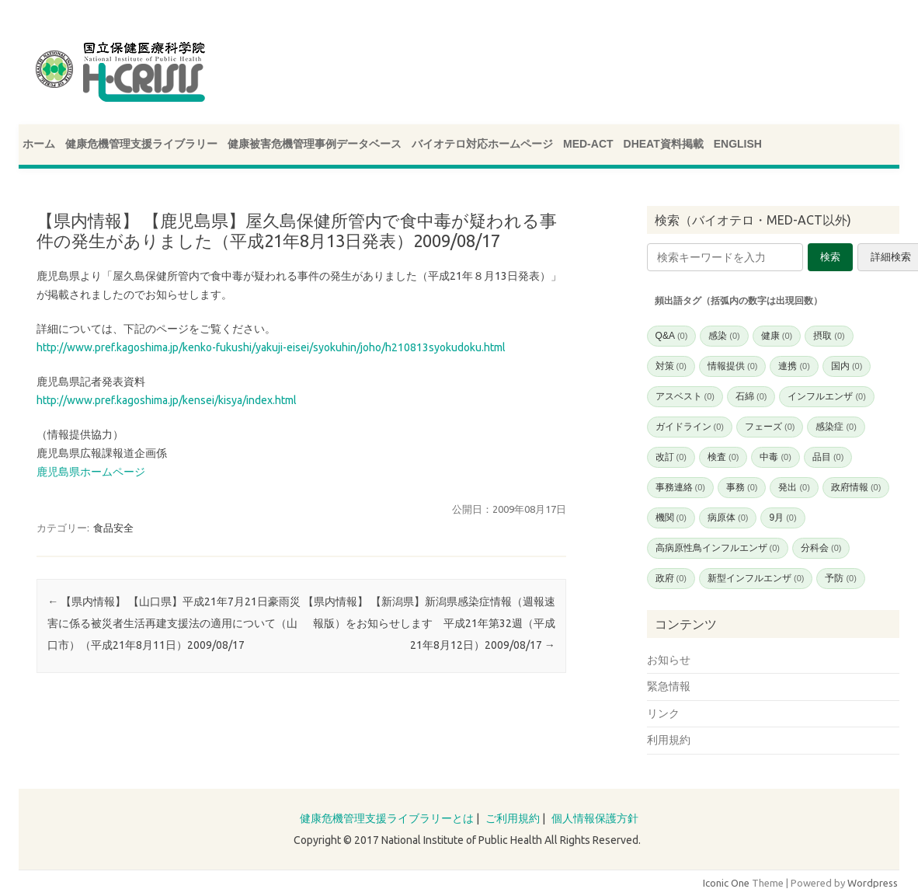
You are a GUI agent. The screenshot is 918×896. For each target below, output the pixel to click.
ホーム (39, 144)
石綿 (751, 396)
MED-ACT (588, 144)
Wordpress (872, 882)
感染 (723, 335)
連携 (793, 366)
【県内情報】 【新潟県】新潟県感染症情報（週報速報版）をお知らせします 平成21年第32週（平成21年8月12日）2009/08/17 (429, 623)
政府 (671, 578)
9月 (782, 517)
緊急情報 (668, 686)
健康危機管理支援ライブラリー (141, 144)
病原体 (728, 517)
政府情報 (856, 487)
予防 (840, 578)
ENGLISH (738, 144)
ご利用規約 (512, 818)
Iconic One (726, 882)
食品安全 (113, 527)
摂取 (828, 335)
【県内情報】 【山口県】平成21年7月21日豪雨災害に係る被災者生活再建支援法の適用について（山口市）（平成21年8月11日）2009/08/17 (174, 623)
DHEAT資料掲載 (664, 144)
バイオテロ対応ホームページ (482, 144)
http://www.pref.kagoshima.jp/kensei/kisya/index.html (167, 400)
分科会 (821, 547)
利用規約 (668, 740)
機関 (671, 517)
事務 (741, 487)
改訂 (671, 456)
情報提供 (732, 366)
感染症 (835, 426)
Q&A (671, 335)
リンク (663, 713)
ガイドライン (689, 426)
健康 (776, 335)
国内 (846, 366)
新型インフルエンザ (756, 578)
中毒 (775, 456)
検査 (723, 456)
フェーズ (770, 426)
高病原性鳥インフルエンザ (717, 547)
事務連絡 (680, 487)
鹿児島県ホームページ (91, 471)
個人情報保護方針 (594, 818)
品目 (827, 456)
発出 (793, 487)
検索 (830, 257)
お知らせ (668, 660)
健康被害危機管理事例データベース (315, 144)
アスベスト (685, 396)
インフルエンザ (826, 396)
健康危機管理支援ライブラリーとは (387, 818)
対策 (671, 366)
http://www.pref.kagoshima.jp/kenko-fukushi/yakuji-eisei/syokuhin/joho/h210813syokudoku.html (271, 347)
